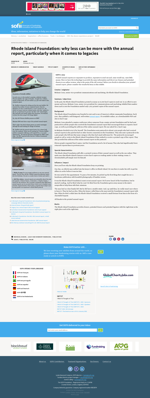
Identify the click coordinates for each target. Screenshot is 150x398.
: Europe (65, 309)
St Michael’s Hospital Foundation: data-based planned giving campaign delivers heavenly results (30, 202)
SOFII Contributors (57, 361)
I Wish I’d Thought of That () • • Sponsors (73, 302)
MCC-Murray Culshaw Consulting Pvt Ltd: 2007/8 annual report (30, 223)
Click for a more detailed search (129, 31)
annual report (95, 116)
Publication (23, 239)
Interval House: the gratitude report (22, 205)
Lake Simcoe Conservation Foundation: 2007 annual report (29, 220)
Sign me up (134, 18)
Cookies (67, 392)
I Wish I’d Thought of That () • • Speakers (73, 304)
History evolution (18, 36)
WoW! (97, 36)
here (119, 8)
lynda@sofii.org (88, 375)
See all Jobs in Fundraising (109, 286)
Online (31, 239)
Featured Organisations (77, 361)
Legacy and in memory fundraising (39, 237)
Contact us (107, 361)
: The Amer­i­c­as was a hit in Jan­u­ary (72, 311)
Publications (57, 237)
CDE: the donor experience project (80, 36)
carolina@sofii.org (86, 377)
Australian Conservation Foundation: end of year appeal (28, 210)
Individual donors (20, 237)
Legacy (16, 239)
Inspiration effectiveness (38, 36)
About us (42, 361)
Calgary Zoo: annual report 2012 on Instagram (25, 207)
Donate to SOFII (131, 36)
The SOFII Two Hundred (106, 3)
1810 (77, 394)
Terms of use (79, 392)
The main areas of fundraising (38, 42)
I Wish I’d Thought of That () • (70, 307)
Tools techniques (57, 36)
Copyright (87, 392)
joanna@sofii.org (80, 380)
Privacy (73, 392)
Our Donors (94, 361)
